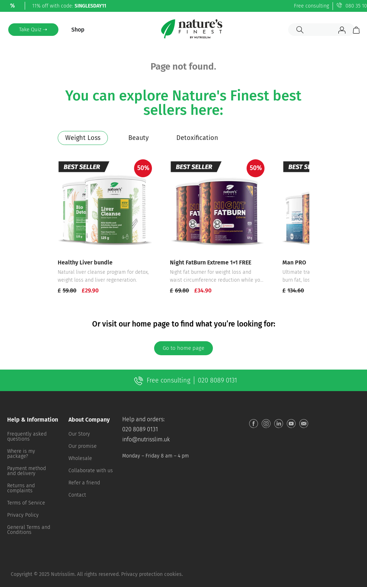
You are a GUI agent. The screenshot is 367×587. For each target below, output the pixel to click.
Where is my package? (21, 453)
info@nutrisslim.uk (146, 439)
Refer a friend (84, 483)
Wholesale (80, 458)
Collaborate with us (90, 471)
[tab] (83, 138)
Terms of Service (26, 503)
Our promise (82, 446)
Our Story (79, 434)
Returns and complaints (21, 488)
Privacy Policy (23, 515)
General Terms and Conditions (28, 529)
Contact (77, 495)
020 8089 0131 (140, 429)
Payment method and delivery (26, 470)
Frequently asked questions (27, 436)
